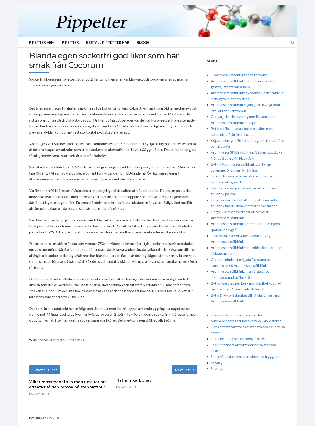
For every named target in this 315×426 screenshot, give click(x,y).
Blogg (143, 42)
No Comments (39, 393)
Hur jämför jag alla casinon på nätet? (239, 338)
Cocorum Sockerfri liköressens (61, 340)
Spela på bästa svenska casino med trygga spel (246, 356)
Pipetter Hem (42, 42)
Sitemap (217, 368)
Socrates (53, 417)
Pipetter (70, 42)
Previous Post (44, 370)
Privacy (216, 362)
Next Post (184, 370)
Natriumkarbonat (133, 380)
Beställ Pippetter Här (107, 42)
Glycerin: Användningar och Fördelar (239, 75)
